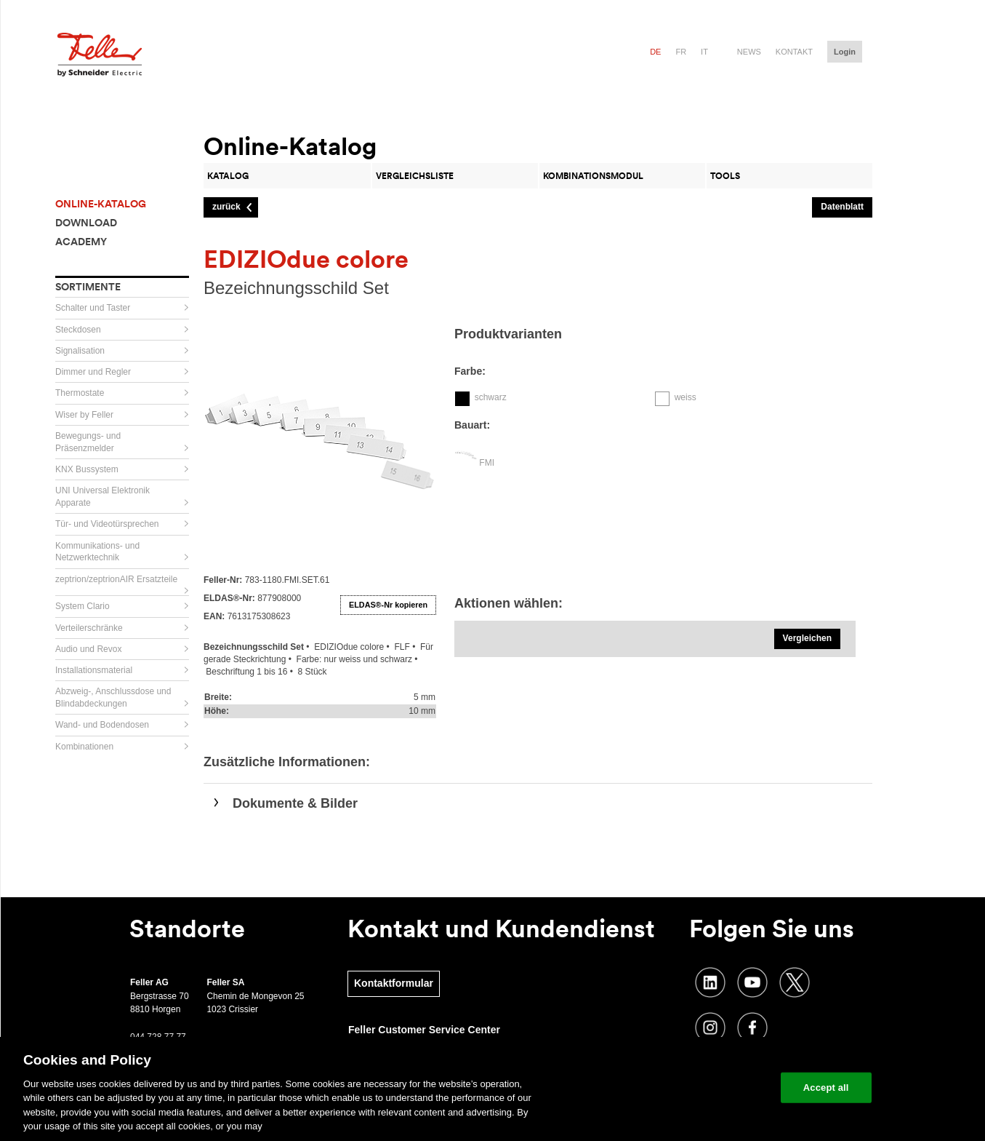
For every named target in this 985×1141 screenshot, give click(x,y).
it (704, 51)
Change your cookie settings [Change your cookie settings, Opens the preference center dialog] (702, 1087)
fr (680, 51)
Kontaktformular (393, 983)
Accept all (826, 1087)
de (655, 51)
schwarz (491, 397)
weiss (685, 397)
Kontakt (794, 51)
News (749, 51)
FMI (486, 463)
